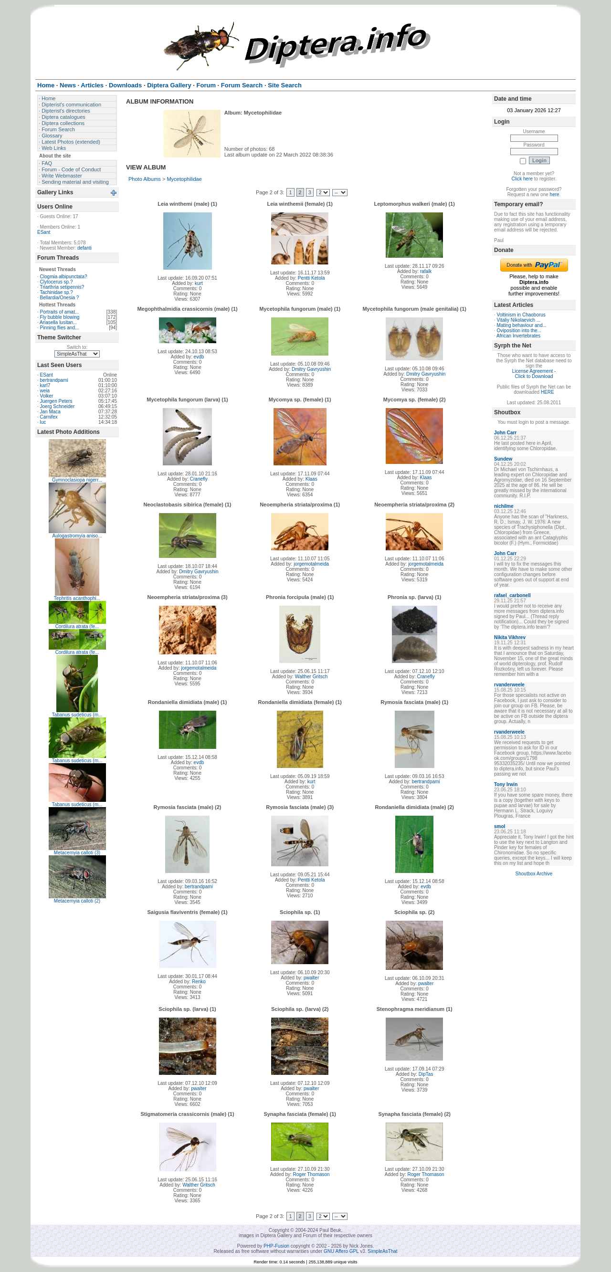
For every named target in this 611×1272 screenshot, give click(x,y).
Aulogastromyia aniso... (77, 535)
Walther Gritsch (311, 676)
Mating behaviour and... (522, 325)
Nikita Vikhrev (510, 637)
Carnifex (49, 417)
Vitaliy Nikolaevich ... (519, 320)
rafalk (426, 271)
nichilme (504, 506)
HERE (547, 392)
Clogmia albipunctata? (63, 276)
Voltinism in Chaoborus (521, 314)
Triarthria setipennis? (62, 287)
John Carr (505, 432)
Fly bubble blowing (60, 317)
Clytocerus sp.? (56, 281)
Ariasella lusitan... (58, 322)
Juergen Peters (56, 401)
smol (499, 826)
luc (43, 422)
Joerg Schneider (57, 406)
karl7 (45, 385)
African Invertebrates (518, 335)
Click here (522, 178)
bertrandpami (54, 380)
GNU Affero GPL (341, 1251)
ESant (43, 232)
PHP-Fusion (276, 1246)
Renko (199, 981)
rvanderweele (509, 684)
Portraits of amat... (59, 312)
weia (45, 390)
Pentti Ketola (311, 278)
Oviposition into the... (519, 330)
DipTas (426, 1074)
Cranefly (199, 479)
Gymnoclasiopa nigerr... (77, 480)
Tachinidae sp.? (56, 292)
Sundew (503, 459)
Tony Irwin (505, 784)
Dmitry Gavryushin (311, 369)
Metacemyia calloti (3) (77, 852)
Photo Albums (144, 179)
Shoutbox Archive (534, 873)
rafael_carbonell (512, 595)
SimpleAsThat (382, 1251)
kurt (199, 283)
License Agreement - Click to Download (534, 373)
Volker (46, 396)
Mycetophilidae (184, 179)
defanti (84, 248)
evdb (199, 356)
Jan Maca (50, 411)
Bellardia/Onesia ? (59, 297)
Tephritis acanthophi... (77, 598)
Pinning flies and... (59, 327)
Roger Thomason (311, 1174)
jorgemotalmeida (311, 564)
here (554, 194)
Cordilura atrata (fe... (77, 626)
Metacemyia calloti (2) (77, 901)
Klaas (311, 479)
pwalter (311, 977)
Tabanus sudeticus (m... (77, 714)
